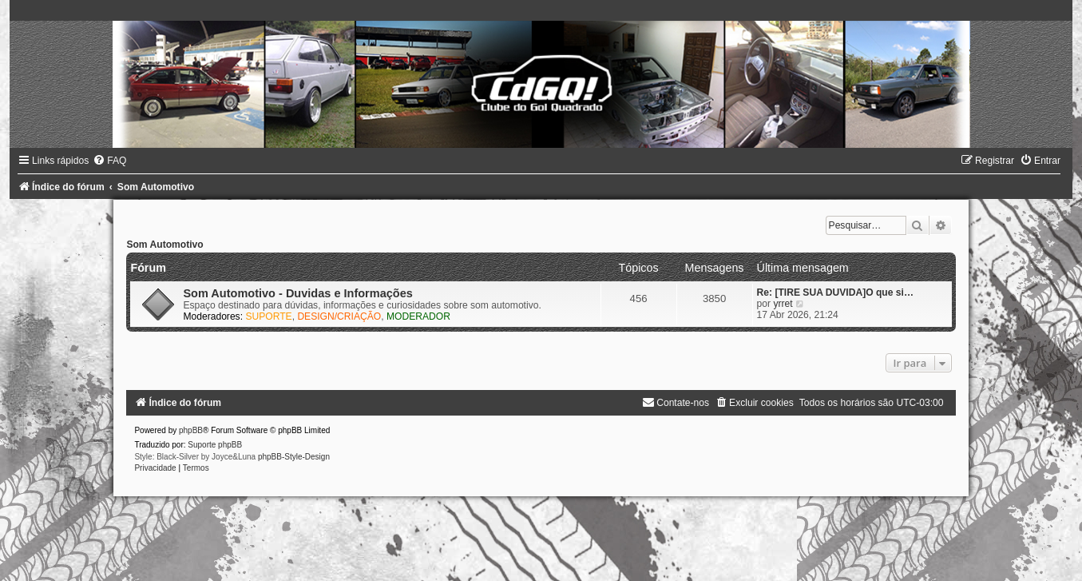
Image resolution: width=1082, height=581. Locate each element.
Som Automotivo (164, 244)
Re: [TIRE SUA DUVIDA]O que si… (835, 292)
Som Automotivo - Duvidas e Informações (297, 293)
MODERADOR (418, 316)
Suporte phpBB (215, 444)
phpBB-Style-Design (294, 456)
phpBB (191, 430)
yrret (782, 303)
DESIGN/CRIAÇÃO (339, 316)
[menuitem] (109, 160)
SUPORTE (268, 316)
